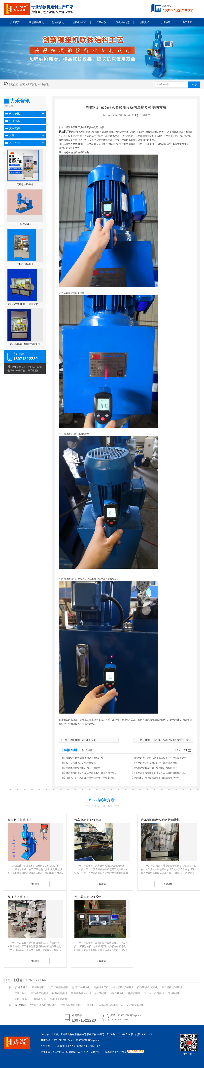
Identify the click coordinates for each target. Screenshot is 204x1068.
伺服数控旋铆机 (25, 184)
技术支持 (14, 128)
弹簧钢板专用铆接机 (72, 1005)
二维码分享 (145, 115)
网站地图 (135, 1034)
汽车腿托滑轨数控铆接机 (43, 1005)
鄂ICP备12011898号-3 (118, 1034)
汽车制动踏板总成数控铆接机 (160, 820)
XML (151, 1034)
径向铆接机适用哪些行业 (82, 740)
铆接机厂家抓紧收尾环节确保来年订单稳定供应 (90, 777)
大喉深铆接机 (25, 224)
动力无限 (121, 1051)
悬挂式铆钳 (134, 993)
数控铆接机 (38, 987)
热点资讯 (14, 113)
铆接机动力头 (21, 999)
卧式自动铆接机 (135, 1005)
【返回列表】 (181, 750)
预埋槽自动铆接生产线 (110, 1005)
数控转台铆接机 (81, 987)
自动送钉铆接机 (39, 993)
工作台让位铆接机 (154, 993)
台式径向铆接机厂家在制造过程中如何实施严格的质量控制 (92, 772)
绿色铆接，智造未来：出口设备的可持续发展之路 (160, 757)
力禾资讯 (32, 84)
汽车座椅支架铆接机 (87, 820)
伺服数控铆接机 (25, 264)
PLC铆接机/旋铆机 (172, 987)
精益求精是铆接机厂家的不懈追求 (83, 767)
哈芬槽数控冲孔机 (81, 993)
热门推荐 (14, 142)
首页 (22, 84)
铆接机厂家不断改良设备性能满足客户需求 (157, 777)
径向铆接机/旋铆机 (122, 987)
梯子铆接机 (117, 993)
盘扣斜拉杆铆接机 (20, 820)
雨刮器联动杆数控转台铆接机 (25, 344)
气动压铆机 (20, 993)
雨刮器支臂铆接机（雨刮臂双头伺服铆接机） (25, 304)
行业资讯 (44, 84)
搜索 (194, 84)
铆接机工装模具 (58, 999)
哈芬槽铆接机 (59, 993)
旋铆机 (90, 1005)
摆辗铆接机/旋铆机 (147, 987)
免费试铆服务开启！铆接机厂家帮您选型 (156, 767)
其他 (11, 135)
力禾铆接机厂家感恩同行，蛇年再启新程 (156, 762)
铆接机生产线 (101, 987)
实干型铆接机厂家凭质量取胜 (81, 762)
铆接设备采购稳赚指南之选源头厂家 (84, 757)
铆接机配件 (39, 999)
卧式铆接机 (101, 993)
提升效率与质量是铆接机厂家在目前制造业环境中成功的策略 (161, 772)
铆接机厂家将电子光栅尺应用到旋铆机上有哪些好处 (171, 740)
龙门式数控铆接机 (58, 987)
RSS (144, 1034)
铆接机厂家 (65, 131)
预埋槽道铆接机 (18, 897)
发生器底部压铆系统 (87, 897)
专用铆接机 (174, 993)
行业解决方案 (102, 800)
